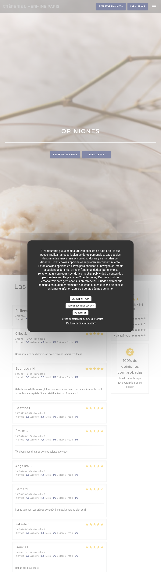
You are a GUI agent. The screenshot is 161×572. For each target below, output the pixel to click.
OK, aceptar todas (80, 298)
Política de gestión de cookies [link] (81, 323)
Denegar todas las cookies (81, 305)
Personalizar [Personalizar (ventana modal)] (80, 312)
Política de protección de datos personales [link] (82, 318)
